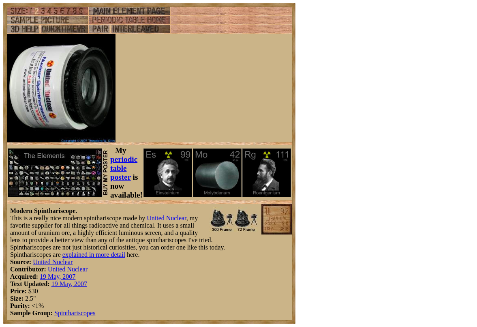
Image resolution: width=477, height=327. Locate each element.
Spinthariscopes (74, 313)
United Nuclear (166, 218)
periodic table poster (123, 168)
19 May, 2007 (57, 276)
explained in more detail (93, 254)
